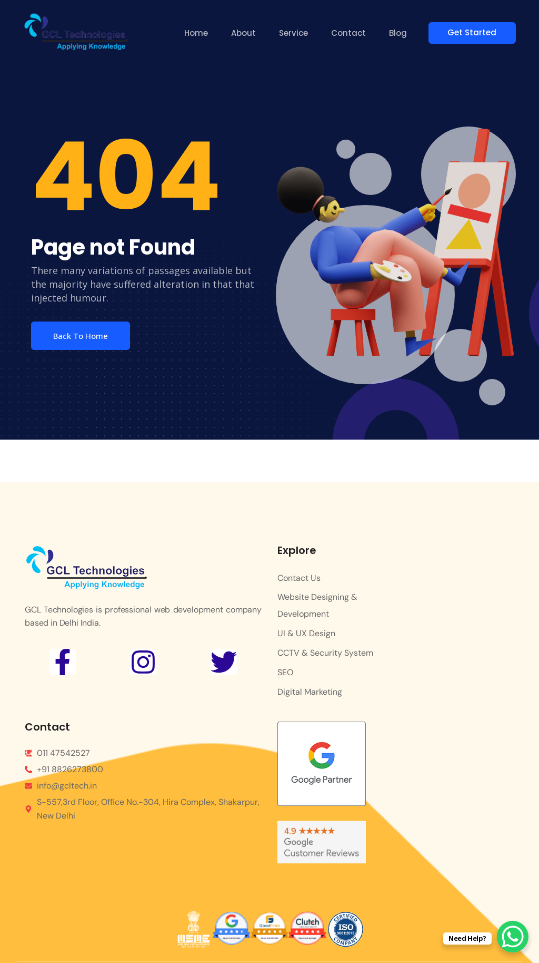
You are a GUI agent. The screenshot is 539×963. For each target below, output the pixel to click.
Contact (350, 32)
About (245, 32)
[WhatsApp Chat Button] (512, 936)
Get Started (476, 32)
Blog (399, 32)
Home (197, 32)
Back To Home (80, 335)
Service (295, 32)
